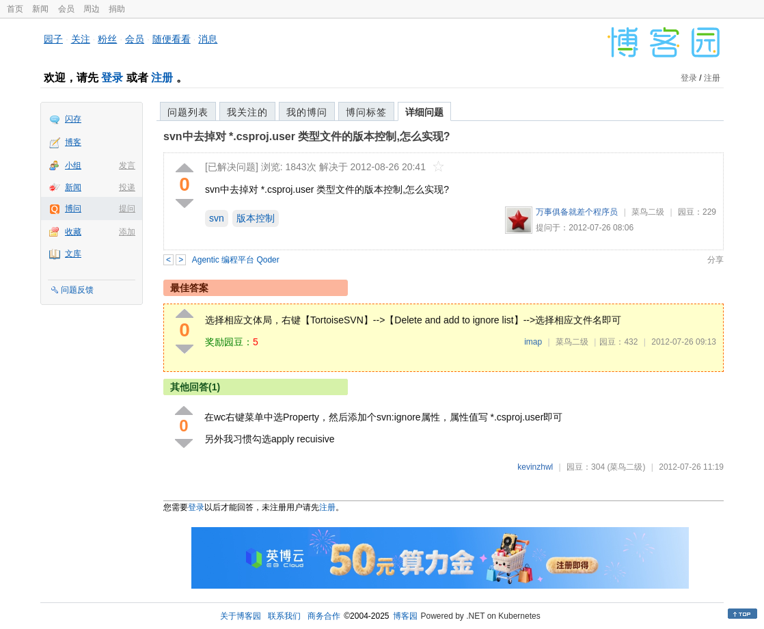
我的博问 (306, 112)
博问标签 (366, 112)
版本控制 (255, 218)
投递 (127, 187)
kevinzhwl (535, 467)
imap (533, 342)
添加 (127, 232)
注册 (162, 77)
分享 (715, 260)
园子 (53, 39)
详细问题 (424, 112)
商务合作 (324, 616)
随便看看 (171, 39)
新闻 (40, 9)
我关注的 (247, 112)
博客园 (405, 616)
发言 (127, 165)
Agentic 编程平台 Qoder (235, 260)
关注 (80, 39)
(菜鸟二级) (626, 467)
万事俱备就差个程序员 (577, 212)
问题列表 (187, 112)
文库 (73, 253)
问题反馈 (77, 290)
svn (216, 218)
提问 (127, 208)
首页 (15, 9)
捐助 (117, 9)
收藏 (73, 232)
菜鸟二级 (647, 212)
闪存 (73, 119)
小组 (73, 165)
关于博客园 (240, 616)
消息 (207, 39)
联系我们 (284, 616)
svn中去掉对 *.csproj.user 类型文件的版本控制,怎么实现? (306, 136)
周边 (91, 9)
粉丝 (107, 39)
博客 (73, 142)
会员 (66, 9)
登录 (112, 77)
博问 (73, 208)
